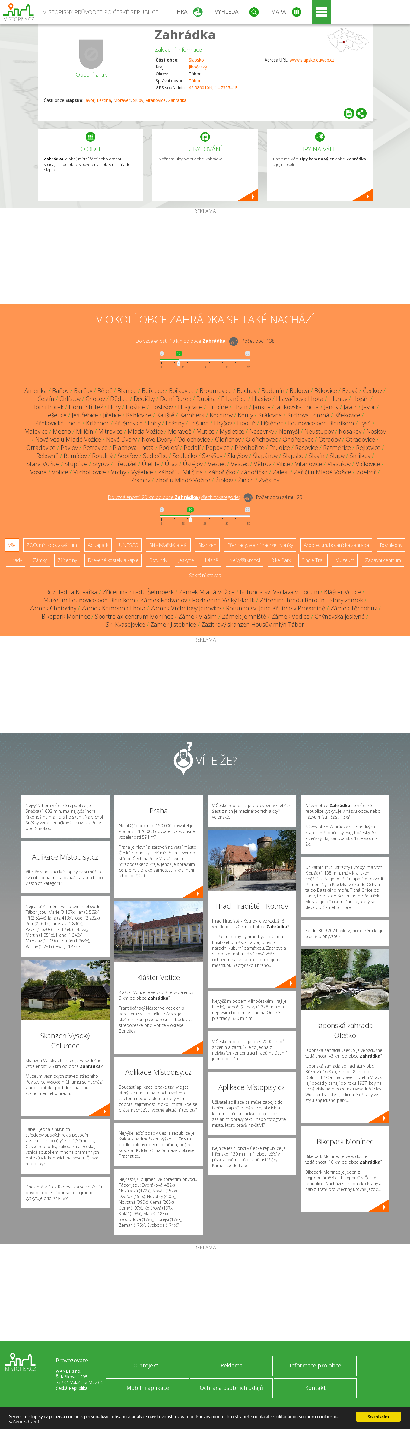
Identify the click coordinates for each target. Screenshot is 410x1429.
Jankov (261, 407)
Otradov (330, 439)
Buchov (246, 390)
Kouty (245, 415)
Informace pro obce (315, 1365)
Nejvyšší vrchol (244, 560)
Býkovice (325, 390)
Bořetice (153, 390)
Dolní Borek (175, 399)
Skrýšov (212, 456)
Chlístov (70, 399)
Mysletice (232, 431)
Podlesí (169, 447)
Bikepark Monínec (66, 616)
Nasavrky (261, 431)
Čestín (45, 399)
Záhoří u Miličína (180, 472)
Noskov (376, 431)
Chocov (95, 399)
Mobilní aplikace (147, 1387)
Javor (89, 100)
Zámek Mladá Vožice (207, 592)
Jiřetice (112, 415)
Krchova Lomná (308, 415)
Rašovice (306, 447)
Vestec (217, 464)
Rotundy (158, 560)
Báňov (60, 390)
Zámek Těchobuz (353, 608)
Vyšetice (142, 472)
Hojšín (360, 399)
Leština (104, 100)
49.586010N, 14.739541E (213, 87)
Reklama (232, 1365)
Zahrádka (185, 34)
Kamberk (192, 415)
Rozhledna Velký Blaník (223, 600)
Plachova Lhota (133, 447)
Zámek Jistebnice (173, 624)
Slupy (138, 100)
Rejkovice (368, 447)
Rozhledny (391, 545)
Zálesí (281, 472)
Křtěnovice (128, 423)
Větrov (262, 464)
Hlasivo (261, 399)
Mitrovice (110, 431)
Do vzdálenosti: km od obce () (174, 497)
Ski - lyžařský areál (168, 545)
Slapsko (196, 60)
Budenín (273, 390)
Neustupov (319, 431)
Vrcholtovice (89, 472)
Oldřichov (228, 439)
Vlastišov (339, 464)
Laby (154, 423)
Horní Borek (47, 407)
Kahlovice (138, 415)
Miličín (84, 431)
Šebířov (128, 456)
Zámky (40, 560)
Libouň (246, 423)
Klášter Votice (342, 592)
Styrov (101, 464)
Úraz (171, 464)
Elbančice (234, 399)
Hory (114, 407)
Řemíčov (75, 456)
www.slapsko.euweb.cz (312, 60)
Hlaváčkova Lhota (299, 399)
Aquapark (98, 545)
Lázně (211, 560)
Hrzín (240, 407)
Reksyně (47, 456)
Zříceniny (67, 560)
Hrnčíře (218, 407)
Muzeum (344, 560)
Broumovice (216, 390)
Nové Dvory (121, 439)
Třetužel (125, 464)
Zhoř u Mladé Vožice (182, 480)
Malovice (36, 431)
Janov (331, 407)
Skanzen (207, 545)
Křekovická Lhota (58, 423)
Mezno (62, 431)
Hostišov (162, 407)
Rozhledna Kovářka (71, 592)
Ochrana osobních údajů (231, 1387)
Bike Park (281, 560)
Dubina (206, 399)
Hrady (15, 560)
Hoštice (135, 407)
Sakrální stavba (205, 575)
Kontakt (315, 1387)
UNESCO (128, 545)
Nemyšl (289, 431)
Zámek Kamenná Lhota (113, 608)
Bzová (350, 390)
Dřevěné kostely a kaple (113, 560)
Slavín (317, 456)
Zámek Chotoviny (53, 608)
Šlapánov (265, 456)
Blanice (127, 390)
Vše (12, 545)
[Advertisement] (205, 259)
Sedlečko (155, 456)
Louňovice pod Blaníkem (321, 423)
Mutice (205, 431)
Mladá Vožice (145, 431)
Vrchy (118, 472)
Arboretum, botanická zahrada (336, 545)
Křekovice (347, 415)
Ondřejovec (298, 439)
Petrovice (95, 447)
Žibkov (224, 480)
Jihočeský (198, 67)
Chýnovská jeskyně (340, 616)
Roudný (102, 456)
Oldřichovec (262, 439)
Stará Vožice (43, 464)
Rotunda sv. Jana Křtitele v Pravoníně (275, 608)
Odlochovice (193, 439)
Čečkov (372, 390)
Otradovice (360, 439)
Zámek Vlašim (197, 616)
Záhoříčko (221, 472)
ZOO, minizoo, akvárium (52, 545)
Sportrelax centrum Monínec (134, 616)
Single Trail (313, 560)
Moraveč (122, 100)
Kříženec (97, 423)
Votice (60, 472)
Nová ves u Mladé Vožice (68, 439)
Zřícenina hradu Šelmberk (138, 592)
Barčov (83, 390)
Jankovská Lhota (297, 407)
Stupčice (76, 464)
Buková (299, 390)
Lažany (175, 423)
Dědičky (144, 399)
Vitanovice (156, 100)
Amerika (35, 390)
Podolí (192, 447)
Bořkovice (182, 390)
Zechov (140, 480)
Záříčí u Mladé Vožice (322, 472)
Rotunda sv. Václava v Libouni (279, 592)
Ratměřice (337, 447)
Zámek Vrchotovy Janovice (186, 608)
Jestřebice (85, 415)
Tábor (195, 81)
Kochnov (221, 415)
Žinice (246, 480)
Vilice (283, 464)
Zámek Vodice (290, 616)
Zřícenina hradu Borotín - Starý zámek (311, 600)
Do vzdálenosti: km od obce (180, 341)
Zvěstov (269, 480)
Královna (270, 415)
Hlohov (338, 399)
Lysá (365, 423)
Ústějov (193, 464)
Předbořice (249, 447)
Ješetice (56, 415)
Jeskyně (186, 560)
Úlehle (151, 464)
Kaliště (165, 415)
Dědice (119, 399)
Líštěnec (272, 423)
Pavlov (69, 447)
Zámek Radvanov (163, 600)
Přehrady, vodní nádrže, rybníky (260, 545)
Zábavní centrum (383, 560)
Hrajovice (190, 407)
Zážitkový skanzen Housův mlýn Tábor (252, 624)
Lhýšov (223, 423)
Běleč (104, 390)
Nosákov (350, 431)
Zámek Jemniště (244, 616)
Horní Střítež (86, 407)
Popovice (218, 447)
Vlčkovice (368, 464)
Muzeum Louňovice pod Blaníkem (89, 600)
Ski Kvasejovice (125, 624)
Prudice (279, 447)
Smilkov (360, 456)
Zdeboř (366, 472)
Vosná (38, 472)
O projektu (147, 1365)
